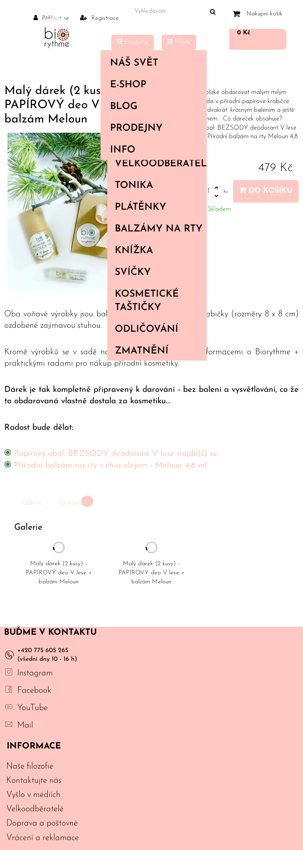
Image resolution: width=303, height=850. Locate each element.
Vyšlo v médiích (33, 795)
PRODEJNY (136, 128)
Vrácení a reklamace (42, 838)
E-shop (152, 85)
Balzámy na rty (158, 229)
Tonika (134, 185)
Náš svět (152, 63)
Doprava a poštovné (42, 823)
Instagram (35, 673)
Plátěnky (140, 207)
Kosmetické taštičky (147, 301)
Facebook (34, 690)
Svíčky (133, 272)
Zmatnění (141, 351)
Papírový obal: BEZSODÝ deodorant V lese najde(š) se (115, 453)
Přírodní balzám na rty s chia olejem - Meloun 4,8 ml (110, 465)
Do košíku (266, 190)
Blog (123, 106)
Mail (25, 725)
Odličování (146, 329)
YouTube (32, 708)
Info (152, 150)
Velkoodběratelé (160, 164)
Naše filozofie (29, 766)
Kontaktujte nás (33, 781)
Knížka (134, 251)
